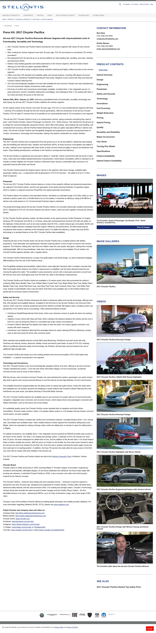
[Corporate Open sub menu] (34, 15)
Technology (83, 15)
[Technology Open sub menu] (90, 15)
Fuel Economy (103, 108)
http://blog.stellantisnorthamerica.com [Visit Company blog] (30, 513)
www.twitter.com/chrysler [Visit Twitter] (21, 527)
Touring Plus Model (106, 146)
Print (17, 26)
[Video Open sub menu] (53, 15)
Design (100, 80)
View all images (143, 227)
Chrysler (36, 19)
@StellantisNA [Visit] (39, 527)
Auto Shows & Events (65, 15)
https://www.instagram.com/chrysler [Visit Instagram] (26, 524)
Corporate (28, 15)
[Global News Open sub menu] (105, 15)
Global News (98, 15)
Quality (100, 127)
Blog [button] (151, 4)
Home (4, 19)
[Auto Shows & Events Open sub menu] (75, 15)
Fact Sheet (102, 142)
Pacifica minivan (47, 19)
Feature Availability (106, 156)
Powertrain (102, 89)
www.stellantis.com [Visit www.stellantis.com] (61, 504)
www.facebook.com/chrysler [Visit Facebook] (23, 521)
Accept (150, 629)
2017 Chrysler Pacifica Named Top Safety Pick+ (119, 587)
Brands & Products (11, 15)
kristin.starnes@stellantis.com (108, 49)
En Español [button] (126, 4)
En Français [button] (134, 4)
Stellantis (28, 7)
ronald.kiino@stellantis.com (107, 39)
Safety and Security (106, 94)
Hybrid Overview (104, 75)
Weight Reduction (105, 113)
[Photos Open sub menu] (44, 15)
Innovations (102, 103)
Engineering (102, 84)
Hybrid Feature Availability (109, 161)
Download (8, 26)
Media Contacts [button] (144, 4)
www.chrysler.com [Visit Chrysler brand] (23, 519)
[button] (120, 4)
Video (49, 15)
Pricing (100, 118)
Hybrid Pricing (103, 122)
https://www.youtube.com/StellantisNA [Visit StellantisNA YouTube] (49, 530)
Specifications (103, 151)
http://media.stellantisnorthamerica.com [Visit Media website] (30, 516)
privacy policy (59, 627)
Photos (40, 15)
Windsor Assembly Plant (61, 456)
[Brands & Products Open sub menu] (20, 15)
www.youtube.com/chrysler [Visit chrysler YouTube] (21, 530)
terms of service (72, 627)
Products (11, 19)
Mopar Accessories (106, 137)
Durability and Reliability (108, 132)
